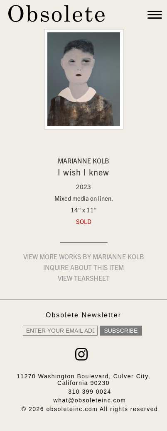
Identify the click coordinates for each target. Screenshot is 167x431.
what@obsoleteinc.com (90, 400)
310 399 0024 (89, 391)
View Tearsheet (84, 279)
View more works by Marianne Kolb (83, 257)
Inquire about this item (83, 268)
